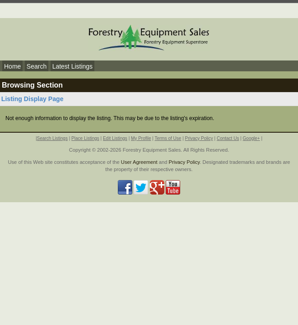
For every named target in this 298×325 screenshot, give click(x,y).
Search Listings (52, 138)
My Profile (141, 138)
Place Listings (85, 138)
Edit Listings (115, 138)
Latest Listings (72, 66)
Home (12, 66)
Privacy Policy (199, 138)
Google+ (251, 138)
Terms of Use (167, 138)
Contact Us (228, 138)
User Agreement (139, 162)
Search (37, 66)
